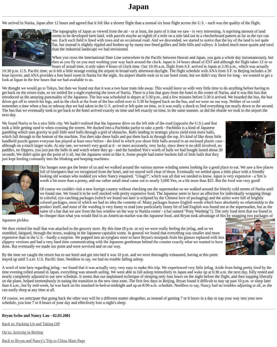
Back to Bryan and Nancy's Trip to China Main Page (43, 341)
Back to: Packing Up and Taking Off (31, 324)
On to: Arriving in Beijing (22, 332)
